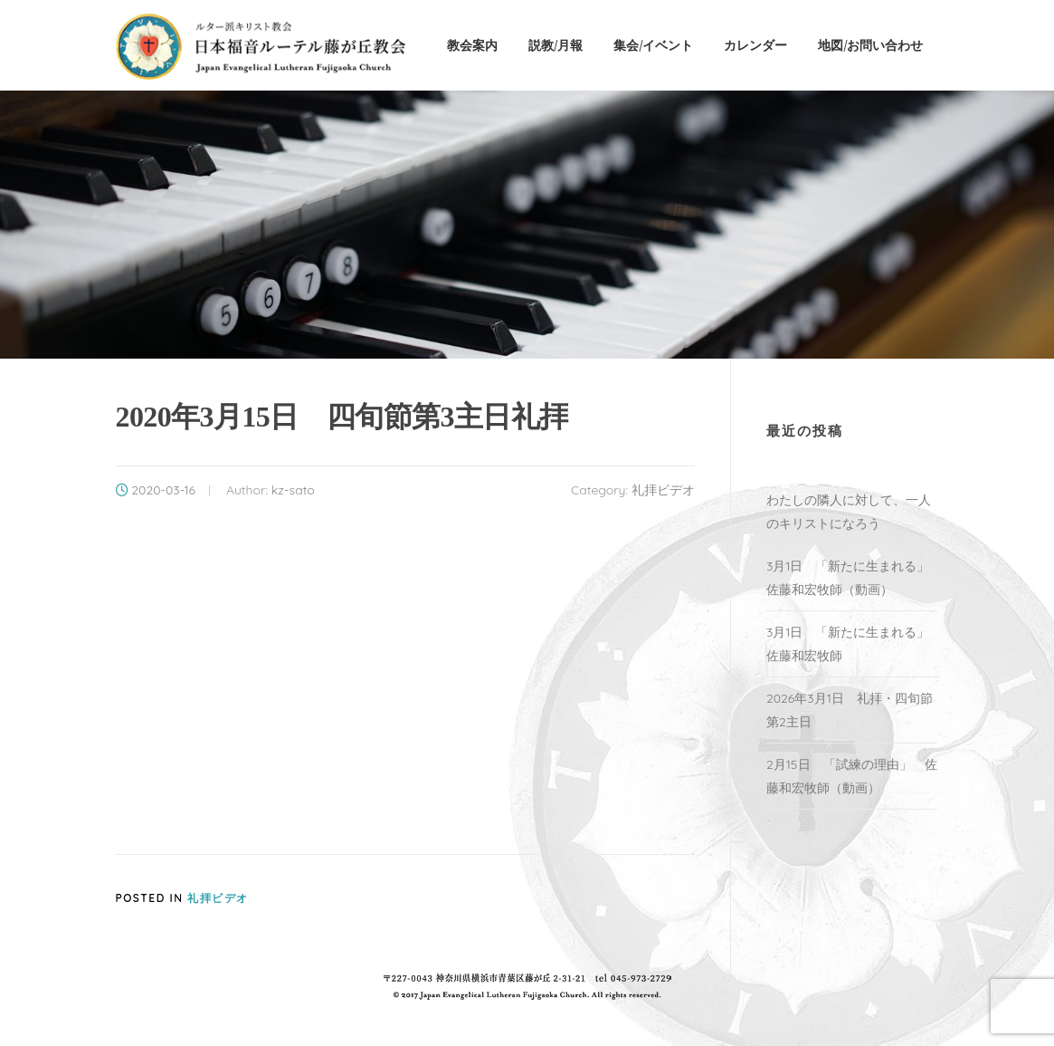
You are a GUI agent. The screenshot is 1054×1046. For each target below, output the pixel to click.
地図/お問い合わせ (870, 44)
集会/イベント (653, 44)
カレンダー (755, 44)
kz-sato (293, 490)
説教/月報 (555, 44)
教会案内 (472, 44)
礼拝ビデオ (663, 490)
